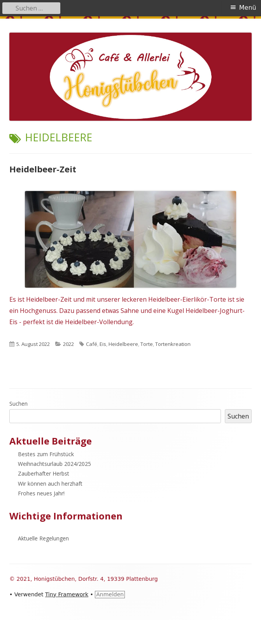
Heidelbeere (123, 343)
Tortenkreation (173, 343)
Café (91, 343)
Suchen (18, 403)
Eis (103, 343)
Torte (146, 343)
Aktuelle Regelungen (43, 538)
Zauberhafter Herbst (43, 473)
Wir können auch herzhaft (50, 483)
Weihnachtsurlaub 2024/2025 (54, 463)
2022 (68, 343)
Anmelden (110, 594)
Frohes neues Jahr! (41, 493)
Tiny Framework (66, 594)
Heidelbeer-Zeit (42, 169)
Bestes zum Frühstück (46, 454)
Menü (247, 7)
